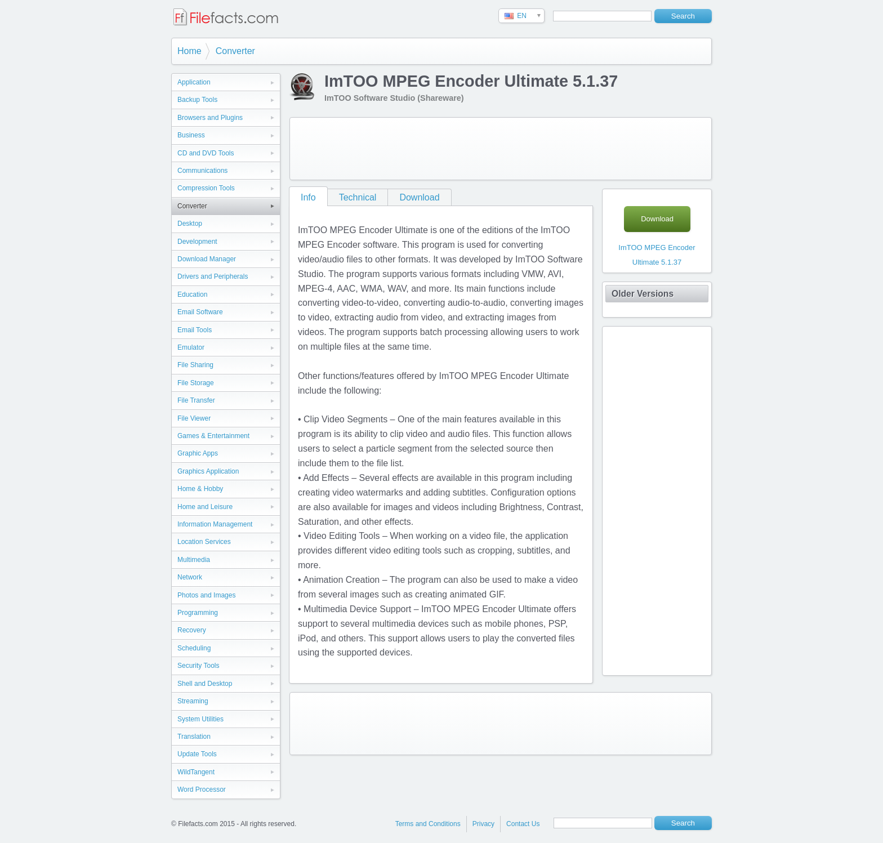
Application (194, 82)
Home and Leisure (205, 507)
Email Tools (194, 330)
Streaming (192, 701)
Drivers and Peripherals (212, 276)
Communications (202, 171)
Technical (358, 197)
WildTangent (196, 772)
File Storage (195, 383)
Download (419, 197)
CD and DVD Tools (205, 153)
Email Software (200, 312)
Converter (235, 51)
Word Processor (201, 789)
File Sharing (195, 365)
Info (308, 197)
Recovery (191, 630)
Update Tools (197, 754)
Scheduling (194, 648)
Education (192, 294)
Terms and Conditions (428, 824)
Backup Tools (197, 100)
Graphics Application (208, 471)
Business (191, 135)
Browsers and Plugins (210, 118)
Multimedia (193, 560)
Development (197, 242)
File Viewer (194, 418)
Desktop (189, 224)
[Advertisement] (501, 148)
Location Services (204, 542)
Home (189, 51)
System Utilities (200, 719)
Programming (197, 613)
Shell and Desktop (204, 684)
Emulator (190, 347)
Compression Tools (206, 188)
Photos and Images (206, 595)
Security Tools (198, 666)
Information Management (214, 524)
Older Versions (643, 293)
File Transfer (196, 400)
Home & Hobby (200, 489)
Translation (194, 737)
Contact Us (522, 824)
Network (189, 577)
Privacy (483, 824)
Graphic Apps (197, 453)
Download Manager (206, 259)
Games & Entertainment (213, 436)
